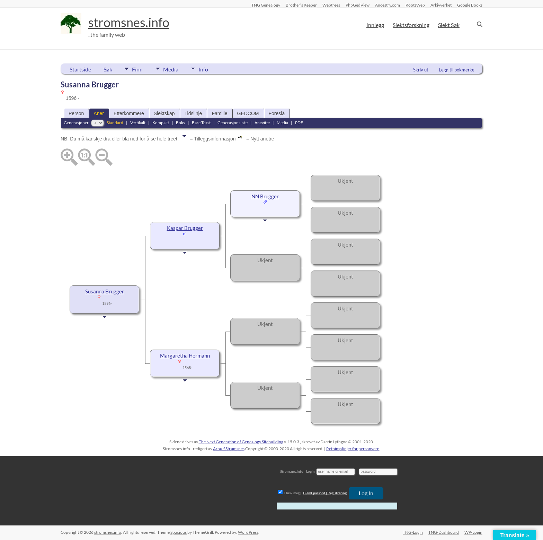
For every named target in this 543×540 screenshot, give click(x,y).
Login (310, 471)
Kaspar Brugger (185, 228)
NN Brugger (265, 196)
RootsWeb (415, 4)
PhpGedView (358, 4)
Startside (80, 69)
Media (171, 68)
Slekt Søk (449, 25)
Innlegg (375, 25)
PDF (299, 122)
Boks (180, 122)
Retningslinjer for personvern (353, 448)
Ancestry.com (387, 4)
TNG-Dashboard (443, 532)
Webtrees (331, 4)
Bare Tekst (201, 122)
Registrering (337, 493)
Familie (219, 113)
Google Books (469, 4)
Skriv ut (420, 69)
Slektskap (164, 113)
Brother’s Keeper (301, 4)
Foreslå (277, 113)
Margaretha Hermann (185, 356)
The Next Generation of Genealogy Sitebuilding (241, 441)
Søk (108, 69)
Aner (99, 113)
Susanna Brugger (104, 291)
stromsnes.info (128, 22)
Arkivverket (441, 4)
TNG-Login (413, 532)
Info (204, 68)
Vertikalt (137, 122)
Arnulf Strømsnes (228, 448)
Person (76, 113)
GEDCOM (248, 113)
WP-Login (473, 532)
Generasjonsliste (232, 122)
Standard (115, 122)
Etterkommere (129, 113)
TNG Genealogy (265, 4)
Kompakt (160, 122)
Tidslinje (193, 113)
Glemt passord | (315, 493)
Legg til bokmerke (456, 69)
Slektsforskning (411, 25)
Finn (137, 68)
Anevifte (262, 122)
